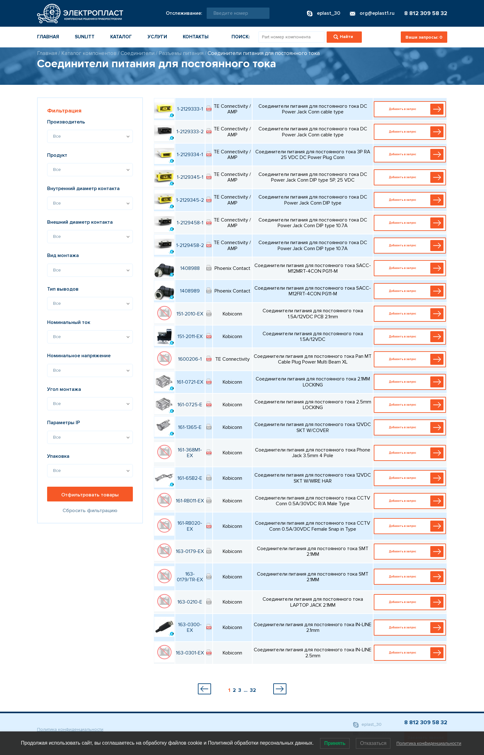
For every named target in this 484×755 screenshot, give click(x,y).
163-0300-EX (190, 627)
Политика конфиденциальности (70, 729)
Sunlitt (85, 37)
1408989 (190, 291)
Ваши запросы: (423, 37)
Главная (48, 37)
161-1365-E (190, 427)
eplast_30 (367, 725)
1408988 (190, 268)
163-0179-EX (190, 551)
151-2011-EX (190, 336)
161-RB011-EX (190, 501)
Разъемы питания (181, 53)
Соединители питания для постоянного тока (264, 53)
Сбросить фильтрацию (90, 510)
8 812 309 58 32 (425, 13)
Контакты (196, 37)
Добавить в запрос (411, 109)
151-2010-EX (190, 314)
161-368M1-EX (190, 453)
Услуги (157, 37)
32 (253, 690)
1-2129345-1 (190, 177)
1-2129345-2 (190, 200)
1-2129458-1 (190, 223)
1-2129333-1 (190, 109)
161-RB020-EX (189, 526)
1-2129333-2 (190, 132)
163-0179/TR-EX (190, 577)
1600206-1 (190, 359)
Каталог (121, 37)
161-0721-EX (190, 382)
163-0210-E (189, 602)
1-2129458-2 (190, 245)
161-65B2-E (189, 478)
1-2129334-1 (190, 154)
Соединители (138, 53)
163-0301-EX (190, 653)
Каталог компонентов (89, 53)
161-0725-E (189, 405)
